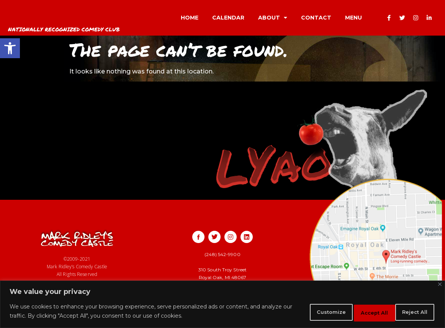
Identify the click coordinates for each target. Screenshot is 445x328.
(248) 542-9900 (222, 254)
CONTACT (316, 17)
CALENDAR (228, 17)
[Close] (440, 286)
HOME (189, 17)
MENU (353, 17)
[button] (10, 48)
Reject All (357, 312)
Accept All (410, 312)
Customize (304, 312)
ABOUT (272, 17)
